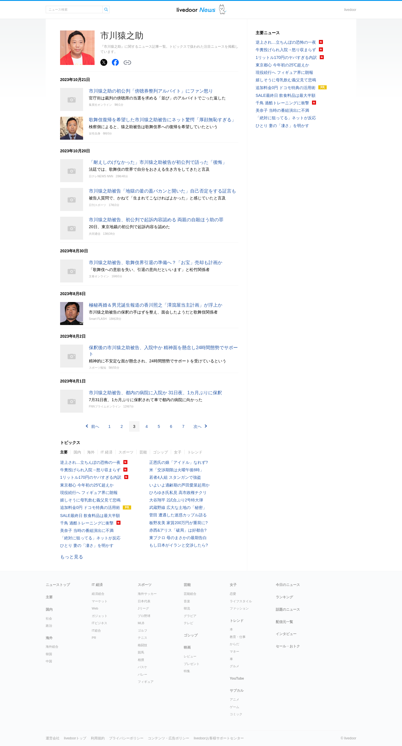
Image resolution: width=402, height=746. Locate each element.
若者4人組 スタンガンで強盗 (175, 477)
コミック (236, 714)
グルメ (234, 666)
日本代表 (144, 601)
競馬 (141, 652)
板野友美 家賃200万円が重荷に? (178, 522)
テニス (142, 637)
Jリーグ (143, 608)
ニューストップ (58, 585)
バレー (142, 674)
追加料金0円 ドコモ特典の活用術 (90, 507)
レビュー (190, 656)
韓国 (49, 654)
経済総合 (98, 593)
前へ (95, 426)
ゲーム (234, 707)
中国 (49, 661)
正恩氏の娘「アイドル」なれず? (178, 462)
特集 (187, 671)
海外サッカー (147, 593)
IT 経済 (106, 452)
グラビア (190, 616)
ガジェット (100, 616)
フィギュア (146, 681)
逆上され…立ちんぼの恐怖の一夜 (90, 462)
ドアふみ (222, 10)
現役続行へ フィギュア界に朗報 (89, 492)
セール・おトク (288, 646)
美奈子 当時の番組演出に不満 (87, 530)
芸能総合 (190, 593)
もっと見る (71, 556)
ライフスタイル (241, 601)
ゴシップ (160, 452)
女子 (177, 452)
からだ (234, 644)
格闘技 (142, 645)
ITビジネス (99, 623)
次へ (198, 426)
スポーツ (125, 452)
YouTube (237, 678)
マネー (234, 651)
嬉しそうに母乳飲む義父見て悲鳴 (90, 500)
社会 (49, 618)
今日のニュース (288, 585)
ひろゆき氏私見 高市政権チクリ (178, 492)
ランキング (284, 597)
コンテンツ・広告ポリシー (168, 738)
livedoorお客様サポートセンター (219, 738)
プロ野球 (144, 616)
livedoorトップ (75, 738)
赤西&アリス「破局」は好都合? (177, 530)
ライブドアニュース (196, 9)
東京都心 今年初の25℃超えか (87, 485)
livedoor (350, 10)
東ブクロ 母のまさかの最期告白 (178, 537)
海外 (91, 452)
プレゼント (192, 664)
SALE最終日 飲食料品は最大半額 (90, 515)
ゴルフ (142, 630)
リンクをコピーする (127, 62)
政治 (49, 625)
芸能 (143, 452)
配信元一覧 (284, 622)
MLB (141, 623)
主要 (64, 452)
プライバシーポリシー (126, 738)
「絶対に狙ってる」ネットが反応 (90, 538)
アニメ (234, 699)
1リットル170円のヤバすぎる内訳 (90, 477)
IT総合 (96, 630)
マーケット (100, 601)
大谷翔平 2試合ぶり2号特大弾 (176, 500)
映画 (187, 647)
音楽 (187, 601)
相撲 (141, 660)
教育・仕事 (238, 637)
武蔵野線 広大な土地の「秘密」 (178, 507)
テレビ (188, 623)
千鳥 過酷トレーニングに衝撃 (87, 523)
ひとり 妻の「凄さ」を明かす (87, 545)
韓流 (187, 608)
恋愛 (233, 593)
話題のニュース (288, 609)
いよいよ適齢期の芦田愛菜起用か (179, 485)
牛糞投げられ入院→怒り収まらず (90, 470)
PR (94, 637)
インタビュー (286, 634)
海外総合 (52, 646)
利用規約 (98, 738)
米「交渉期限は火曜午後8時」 (176, 470)
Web (95, 608)
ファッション (239, 608)
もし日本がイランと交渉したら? (178, 545)
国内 (77, 452)
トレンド (194, 452)
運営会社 (53, 738)
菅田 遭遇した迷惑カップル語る (178, 515)
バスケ (142, 667)
